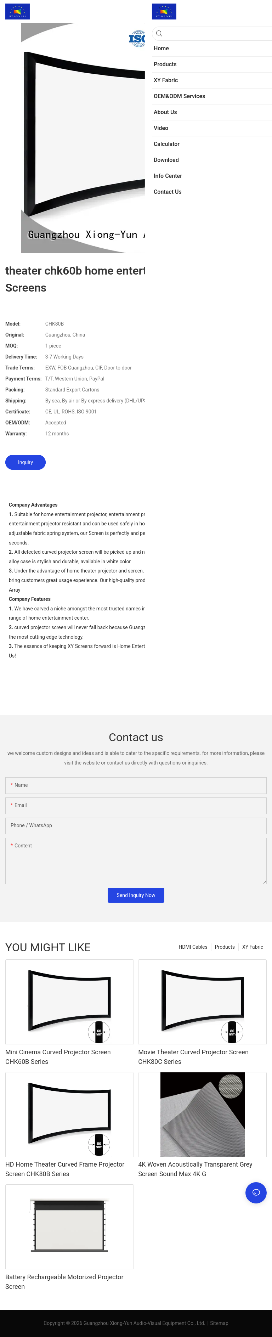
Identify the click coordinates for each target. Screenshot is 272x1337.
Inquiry (25, 462)
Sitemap (218, 1323)
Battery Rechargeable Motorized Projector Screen (64, 1281)
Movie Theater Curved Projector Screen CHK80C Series (193, 1056)
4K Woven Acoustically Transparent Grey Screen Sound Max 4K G (195, 1169)
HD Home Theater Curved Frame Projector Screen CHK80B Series (64, 1169)
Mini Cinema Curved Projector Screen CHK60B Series (58, 1056)
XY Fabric (252, 947)
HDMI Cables (192, 947)
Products (225, 947)
